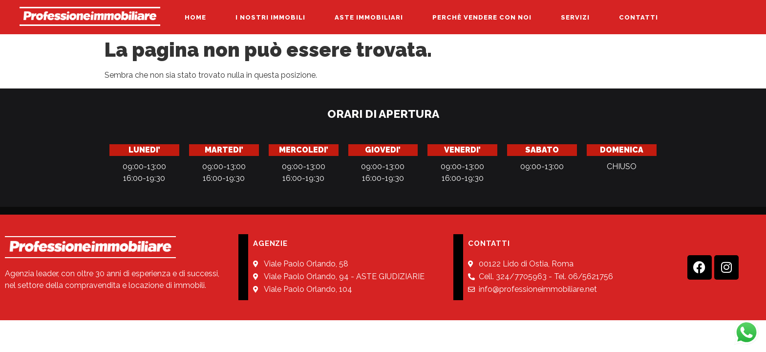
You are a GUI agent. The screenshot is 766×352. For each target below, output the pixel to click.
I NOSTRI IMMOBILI (270, 17)
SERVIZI (575, 17)
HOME (195, 17)
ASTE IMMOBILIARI (369, 17)
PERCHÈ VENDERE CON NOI (482, 17)
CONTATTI (638, 17)
